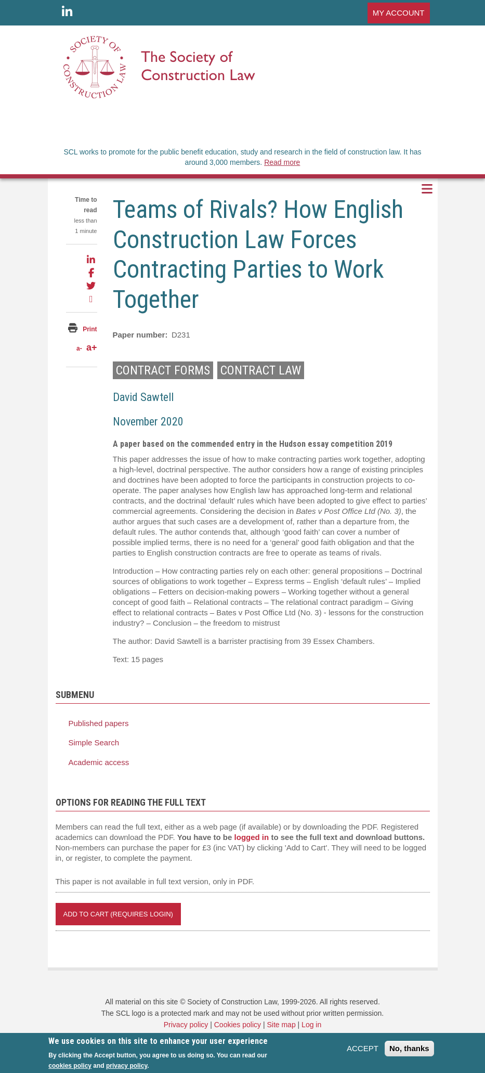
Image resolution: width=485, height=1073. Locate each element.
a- (79, 348)
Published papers (99, 723)
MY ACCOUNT (399, 12)
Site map (281, 1024)
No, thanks (409, 1052)
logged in (251, 837)
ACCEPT (362, 1052)
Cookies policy (237, 1024)
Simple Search (94, 742)
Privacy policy (186, 1024)
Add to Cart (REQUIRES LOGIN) (118, 914)
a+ (91, 347)
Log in (311, 1024)
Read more (282, 162)
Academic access (99, 762)
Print (90, 329)
